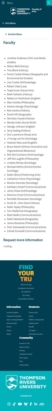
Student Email (33, 323)
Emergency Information (26, 288)
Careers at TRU (24, 343)
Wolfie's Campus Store (36, 320)
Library (31, 316)
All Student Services (36, 334)
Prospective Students (14, 316)
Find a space (23, 358)
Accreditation (26, 292)
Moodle (31, 327)
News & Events (24, 347)
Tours (21, 361)
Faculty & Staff (12, 323)
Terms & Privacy (26, 285)
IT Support (32, 330)
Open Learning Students (15, 320)
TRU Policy (26, 295)
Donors (9, 330)
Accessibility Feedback (26, 299)
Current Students (12, 313)
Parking (22, 351)
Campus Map (23, 365)
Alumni (9, 327)
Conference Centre (25, 354)
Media (9, 334)
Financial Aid (33, 313)
